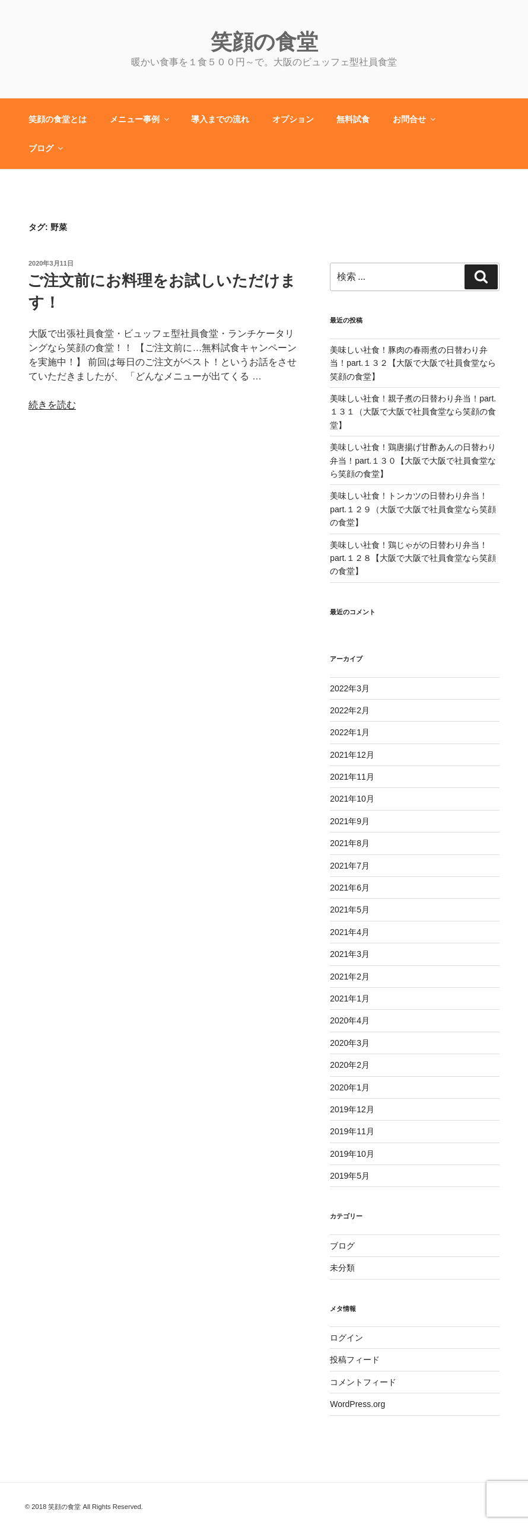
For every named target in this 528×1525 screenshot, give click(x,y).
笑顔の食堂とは (57, 119)
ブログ (46, 148)
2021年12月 (352, 755)
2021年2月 (350, 976)
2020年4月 (350, 1020)
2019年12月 (352, 1109)
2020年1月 (350, 1087)
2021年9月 (350, 821)
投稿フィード (355, 1359)
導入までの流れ (220, 119)
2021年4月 (350, 932)
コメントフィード (363, 1382)
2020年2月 (350, 1065)
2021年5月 (350, 909)
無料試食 (353, 119)
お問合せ (415, 119)
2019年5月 (350, 1176)
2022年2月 (350, 710)
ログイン (346, 1337)
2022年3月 (350, 688)
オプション (293, 119)
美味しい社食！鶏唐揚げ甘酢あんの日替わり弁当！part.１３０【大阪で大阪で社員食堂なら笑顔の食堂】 (413, 460)
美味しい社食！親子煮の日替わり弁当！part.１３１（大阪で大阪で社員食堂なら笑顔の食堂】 (413, 412)
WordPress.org (357, 1404)
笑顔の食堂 (264, 42)
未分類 (342, 1267)
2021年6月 (350, 887)
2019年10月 (352, 1154)
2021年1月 (350, 998)
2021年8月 (350, 843)
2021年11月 (352, 776)
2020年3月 (350, 1043)
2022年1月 (350, 732)
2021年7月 (350, 865)
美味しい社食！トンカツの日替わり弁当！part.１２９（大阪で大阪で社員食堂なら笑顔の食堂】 (413, 509)
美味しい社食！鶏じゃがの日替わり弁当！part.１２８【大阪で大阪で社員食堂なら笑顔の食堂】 (413, 558)
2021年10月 (352, 798)
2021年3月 (350, 954)
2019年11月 (352, 1131)
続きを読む (52, 405)
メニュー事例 (140, 119)
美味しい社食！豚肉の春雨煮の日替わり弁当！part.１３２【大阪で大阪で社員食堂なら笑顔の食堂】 (413, 363)
